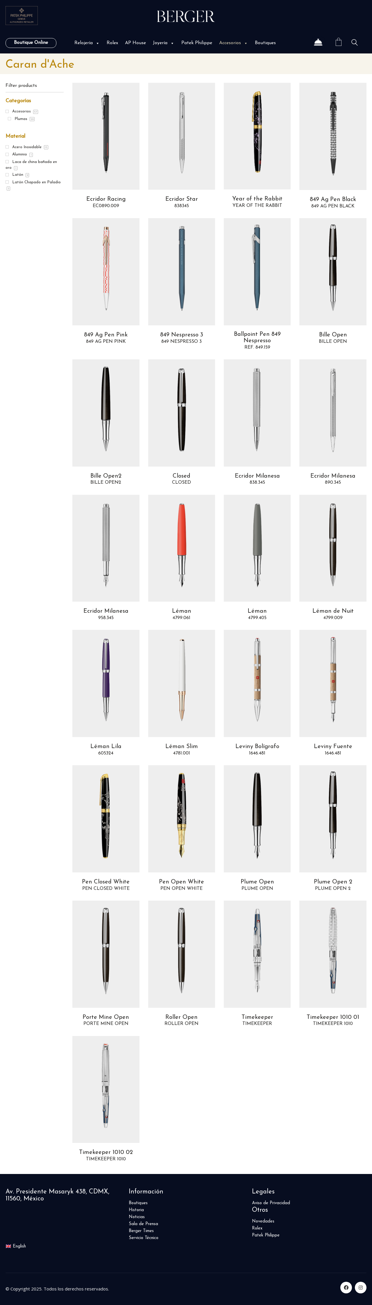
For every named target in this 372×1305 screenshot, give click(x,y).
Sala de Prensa (143, 1224)
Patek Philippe (196, 43)
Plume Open (257, 882)
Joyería (163, 43)
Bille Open (333, 335)
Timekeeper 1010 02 (106, 1152)
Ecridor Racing (106, 199)
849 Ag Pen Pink (106, 335)
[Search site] (354, 43)
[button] (97, 43)
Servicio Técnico (143, 1238)
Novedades (263, 1221)
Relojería (87, 43)
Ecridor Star (181, 199)
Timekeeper (257, 1017)
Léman (181, 611)
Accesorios (233, 43)
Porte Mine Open (106, 1017)
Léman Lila (105, 747)
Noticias (137, 1217)
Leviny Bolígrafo (257, 747)
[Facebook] (346, 1287)
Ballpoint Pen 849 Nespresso (257, 337)
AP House (135, 43)
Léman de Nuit (333, 611)
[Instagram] (360, 1287)
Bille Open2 (105, 476)
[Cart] (339, 42)
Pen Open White (181, 882)
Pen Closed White (106, 882)
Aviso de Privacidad (271, 1203)
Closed (181, 476)
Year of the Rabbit (257, 199)
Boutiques (265, 43)
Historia (136, 1210)
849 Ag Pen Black (333, 199)
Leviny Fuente (333, 747)
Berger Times (141, 1231)
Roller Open (181, 1017)
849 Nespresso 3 (181, 335)
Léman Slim (181, 747)
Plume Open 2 (333, 882)
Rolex (112, 43)
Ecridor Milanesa (257, 476)
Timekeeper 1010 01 (333, 1017)
